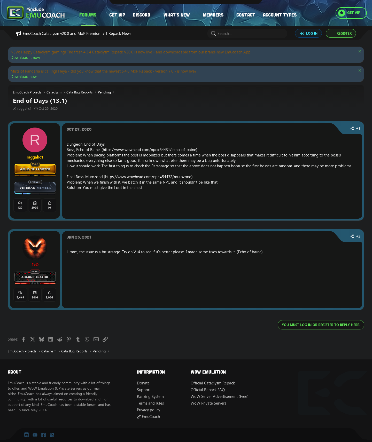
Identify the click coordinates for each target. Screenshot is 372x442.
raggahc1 (24, 108)
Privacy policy (148, 410)
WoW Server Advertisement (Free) (220, 396)
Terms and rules (150, 403)
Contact (245, 15)
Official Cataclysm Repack (213, 383)
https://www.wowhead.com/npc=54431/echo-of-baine (149, 149)
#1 (358, 128)
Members (213, 15)
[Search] (247, 33)
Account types (280, 15)
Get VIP (117, 15)
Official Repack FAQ (208, 389)
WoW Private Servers (208, 403)
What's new (177, 15)
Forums (87, 15)
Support (144, 389)
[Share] (352, 128)
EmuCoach (148, 416)
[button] (101, 15)
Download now (24, 76)
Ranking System (150, 396)
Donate (143, 383)
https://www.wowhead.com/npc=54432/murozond (148, 176)
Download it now (25, 57)
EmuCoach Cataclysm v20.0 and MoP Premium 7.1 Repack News (77, 33)
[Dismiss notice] (359, 52)
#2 (358, 236)
